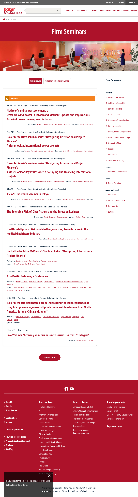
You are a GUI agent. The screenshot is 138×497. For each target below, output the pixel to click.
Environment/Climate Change (119, 137)
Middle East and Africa (116, 200)
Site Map (9, 449)
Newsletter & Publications (124, 11)
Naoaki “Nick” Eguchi (86, 124)
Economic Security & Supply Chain (120, 414)
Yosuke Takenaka (80, 199)
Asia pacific (66, 124)
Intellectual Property (27, 199)
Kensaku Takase (68, 199)
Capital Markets (34, 261)
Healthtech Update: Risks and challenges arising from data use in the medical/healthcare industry (47, 231)
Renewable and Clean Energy (53, 124)
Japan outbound (48, 151)
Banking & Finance (36, 151)
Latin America (113, 206)
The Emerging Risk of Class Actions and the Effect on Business (43, 212)
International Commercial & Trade (52, 446)
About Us (69, 11)
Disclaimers (10, 445)
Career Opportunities (15, 429)
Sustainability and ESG (115, 418)
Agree (45, 491)
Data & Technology (46, 430)
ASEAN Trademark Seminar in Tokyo (28, 194)
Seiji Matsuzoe (29, 264)
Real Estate (112, 154)
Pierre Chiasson (77, 151)
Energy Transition (114, 183)
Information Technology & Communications (61, 239)
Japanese (132, 2)
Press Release (105, 11)
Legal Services (81, 11)
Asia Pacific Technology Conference (27, 276)
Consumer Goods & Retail (83, 406)
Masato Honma (63, 287)
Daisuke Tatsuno (31, 287)
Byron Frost (83, 287)
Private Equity (44, 457)
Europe (16, 320)
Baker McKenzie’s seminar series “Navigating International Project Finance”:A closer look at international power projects (46, 141)
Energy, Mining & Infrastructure (85, 410)
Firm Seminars (35, 81)
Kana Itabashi (52, 287)
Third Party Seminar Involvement (57, 81)
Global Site (110, 2)
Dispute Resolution (40, 181)
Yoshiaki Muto (88, 181)
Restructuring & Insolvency (32, 6)
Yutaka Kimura (73, 287)
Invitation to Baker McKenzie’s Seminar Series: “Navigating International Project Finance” (49, 253)
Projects (39, 124)
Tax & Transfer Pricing (55, 6)
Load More (48, 357)
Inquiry (9, 422)
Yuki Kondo (18, 290)
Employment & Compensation (119, 131)
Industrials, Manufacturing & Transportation (84, 424)
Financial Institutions (81, 414)
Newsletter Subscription (16, 436)
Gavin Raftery (67, 151)
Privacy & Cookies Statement (18, 440)
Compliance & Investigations (118, 120)
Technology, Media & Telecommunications (81, 431)
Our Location (11, 417)
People (94, 11)
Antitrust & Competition (117, 103)
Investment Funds (46, 450)
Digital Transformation (116, 406)
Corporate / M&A (49, 281)
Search (58, 10)
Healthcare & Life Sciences (85, 239)
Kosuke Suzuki (88, 151)
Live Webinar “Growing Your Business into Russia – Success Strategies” (48, 335)
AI (40, 410)
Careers (121, 2)
